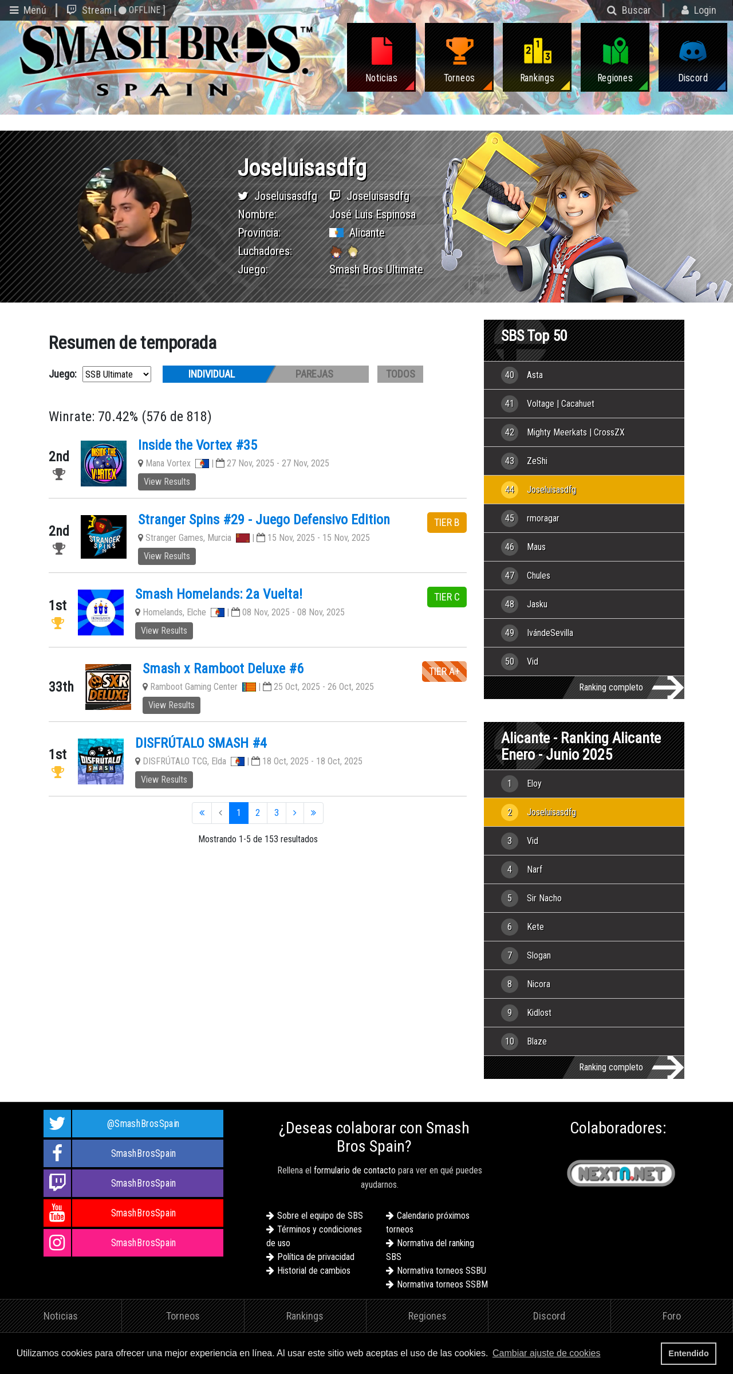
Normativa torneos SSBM (442, 1284)
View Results (167, 481)
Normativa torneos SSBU (441, 1270)
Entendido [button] (688, 1353)
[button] (606, 1354)
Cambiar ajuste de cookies (546, 1353)
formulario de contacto (355, 1170)
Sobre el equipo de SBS (320, 1215)
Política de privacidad (315, 1256)
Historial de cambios (313, 1270)
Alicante (367, 233)
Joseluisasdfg (285, 196)
